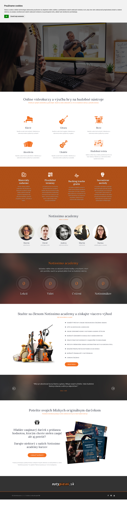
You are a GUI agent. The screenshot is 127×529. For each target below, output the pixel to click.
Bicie (98, 161)
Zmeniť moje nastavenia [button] (17, 16)
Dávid (45, 276)
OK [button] (6, 16)
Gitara (63, 161)
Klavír (28, 161)
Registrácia (71, 397)
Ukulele (63, 185)
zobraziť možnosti (37, 488)
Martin (27, 276)
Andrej (63, 276)
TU (39, 525)
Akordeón (28, 185)
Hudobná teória (99, 184)
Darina (100, 276)
